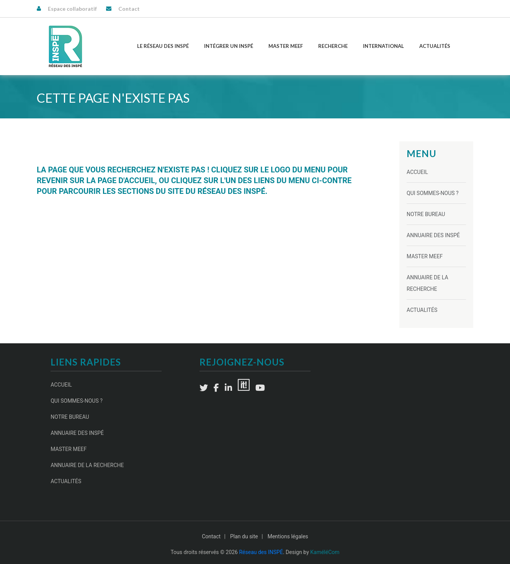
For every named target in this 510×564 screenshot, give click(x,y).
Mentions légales (288, 536)
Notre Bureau (426, 214)
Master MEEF (285, 46)
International (383, 46)
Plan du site (244, 536)
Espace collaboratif (72, 8)
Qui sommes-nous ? (433, 193)
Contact (129, 8)
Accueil (417, 172)
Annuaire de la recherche (87, 465)
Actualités (434, 46)
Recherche (333, 46)
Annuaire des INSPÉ (433, 235)
